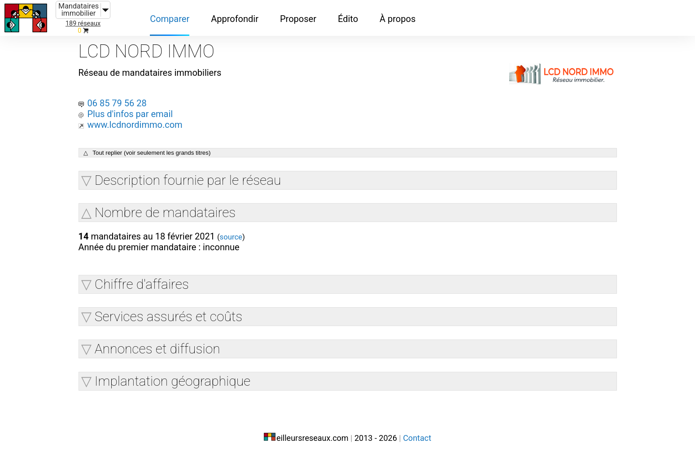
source (231, 237)
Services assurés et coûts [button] (169, 316)
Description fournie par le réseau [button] (188, 180)
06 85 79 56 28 (116, 103)
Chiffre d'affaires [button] (142, 284)
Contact (417, 438)
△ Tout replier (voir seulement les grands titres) (147, 152)
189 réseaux (83, 23)
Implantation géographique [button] (172, 381)
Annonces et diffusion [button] (157, 349)
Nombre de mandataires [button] (165, 212)
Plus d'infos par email (130, 114)
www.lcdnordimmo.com (134, 124)
